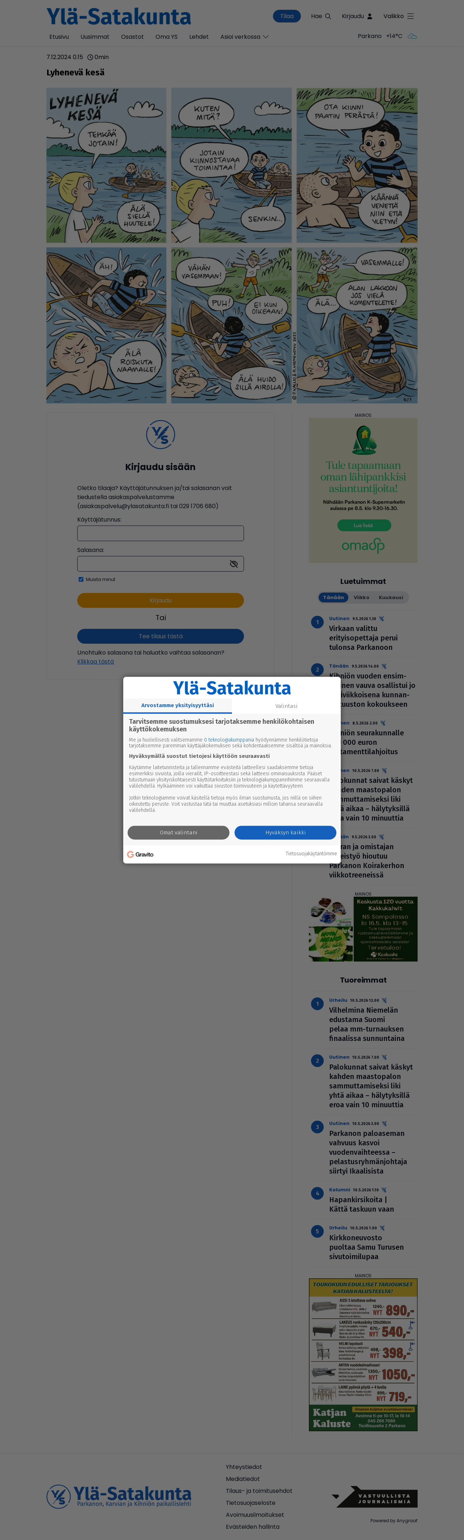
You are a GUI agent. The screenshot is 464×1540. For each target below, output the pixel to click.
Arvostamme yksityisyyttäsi (177, 705)
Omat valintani (179, 832)
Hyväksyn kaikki (285, 832)
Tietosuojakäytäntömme (311, 854)
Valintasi (287, 706)
